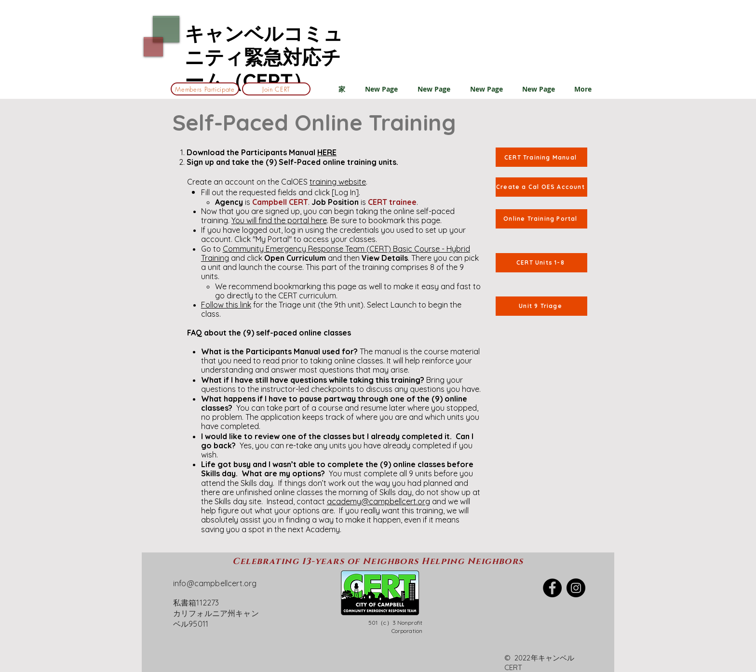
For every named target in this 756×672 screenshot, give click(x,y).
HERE (327, 152)
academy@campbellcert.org (378, 501)
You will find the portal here (279, 220)
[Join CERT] (276, 88)
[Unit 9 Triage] (541, 306)
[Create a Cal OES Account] (541, 187)
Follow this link (226, 304)
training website (338, 182)
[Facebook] (552, 587)
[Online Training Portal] (541, 218)
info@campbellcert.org (214, 583)
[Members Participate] (205, 88)
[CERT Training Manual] (541, 157)
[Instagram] (576, 587)
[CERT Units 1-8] (541, 262)
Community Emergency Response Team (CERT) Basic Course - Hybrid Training (335, 253)
